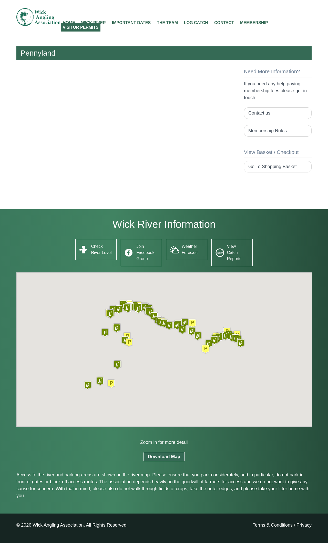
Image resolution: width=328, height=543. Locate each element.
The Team (167, 23)
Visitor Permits (80, 27)
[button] (111, 383)
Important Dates (131, 23)
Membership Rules (267, 130)
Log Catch (196, 23)
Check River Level (101, 249)
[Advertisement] (126, 104)
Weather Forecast (190, 249)
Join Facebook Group (145, 252)
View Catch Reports (234, 252)
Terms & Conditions (273, 525)
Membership (254, 23)
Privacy (304, 525)
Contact (224, 23)
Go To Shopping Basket (272, 166)
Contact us (259, 113)
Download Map (164, 456)
